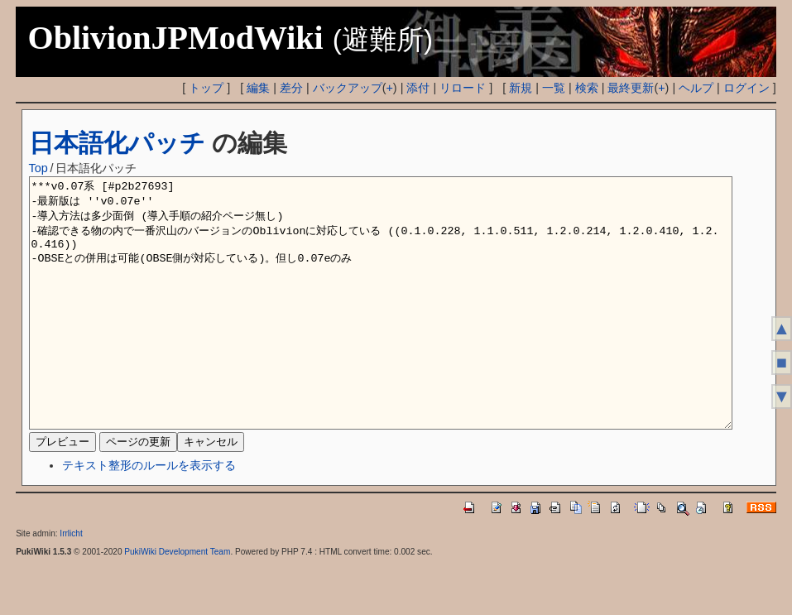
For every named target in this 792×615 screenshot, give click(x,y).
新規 (520, 87)
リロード (462, 87)
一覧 (553, 87)
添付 (418, 87)
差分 (291, 87)
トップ (206, 87)
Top (38, 168)
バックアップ (347, 87)
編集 (258, 87)
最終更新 (630, 87)
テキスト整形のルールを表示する (149, 514)
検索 (586, 87)
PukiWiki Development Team (177, 601)
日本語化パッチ (117, 142)
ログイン (746, 87)
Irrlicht (71, 583)
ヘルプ (696, 87)
